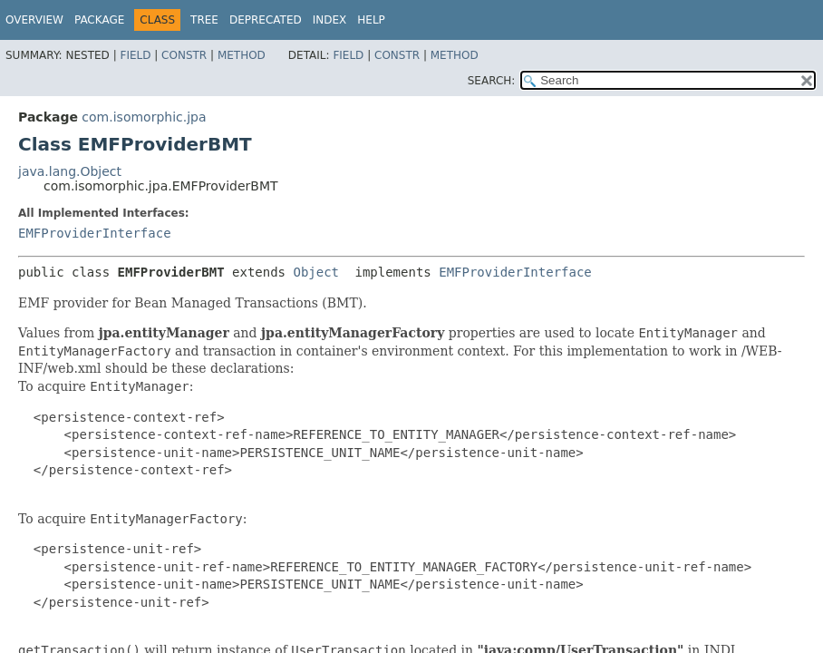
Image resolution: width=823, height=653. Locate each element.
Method (242, 55)
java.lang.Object (69, 171)
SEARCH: (492, 80)
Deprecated (265, 20)
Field (135, 55)
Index (330, 20)
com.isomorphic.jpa (144, 117)
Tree (204, 20)
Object (316, 272)
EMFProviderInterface (94, 233)
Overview (34, 20)
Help (371, 20)
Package (99, 20)
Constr (184, 55)
